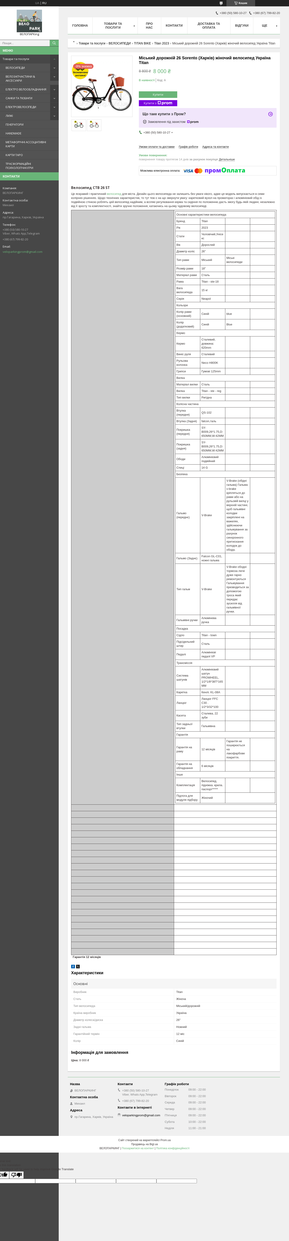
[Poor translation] (16, 1175)
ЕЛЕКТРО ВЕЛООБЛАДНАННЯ (26, 89)
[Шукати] (54, 43)
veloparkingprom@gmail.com (22, 252)
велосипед (114, 194)
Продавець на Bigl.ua (144, 1144)
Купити (158, 94)
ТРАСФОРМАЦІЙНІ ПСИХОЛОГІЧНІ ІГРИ (19, 166)
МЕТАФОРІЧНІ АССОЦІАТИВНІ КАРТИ (26, 144)
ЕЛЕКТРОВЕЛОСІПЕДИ (21, 107)
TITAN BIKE (142, 43)
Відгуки (241, 25)
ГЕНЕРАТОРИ (14, 124)
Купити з (158, 103)
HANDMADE (13, 133)
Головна (80, 25)
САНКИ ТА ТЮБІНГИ (19, 98)
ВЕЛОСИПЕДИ (15, 68)
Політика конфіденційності (172, 1148)
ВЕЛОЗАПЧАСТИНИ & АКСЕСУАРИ (20, 78)
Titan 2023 (161, 43)
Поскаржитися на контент (138, 1148)
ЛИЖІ (9, 116)
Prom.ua (166, 1140)
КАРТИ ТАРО (14, 155)
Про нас (149, 25)
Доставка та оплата (209, 25)
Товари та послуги (16, 59)
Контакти (174, 25)
